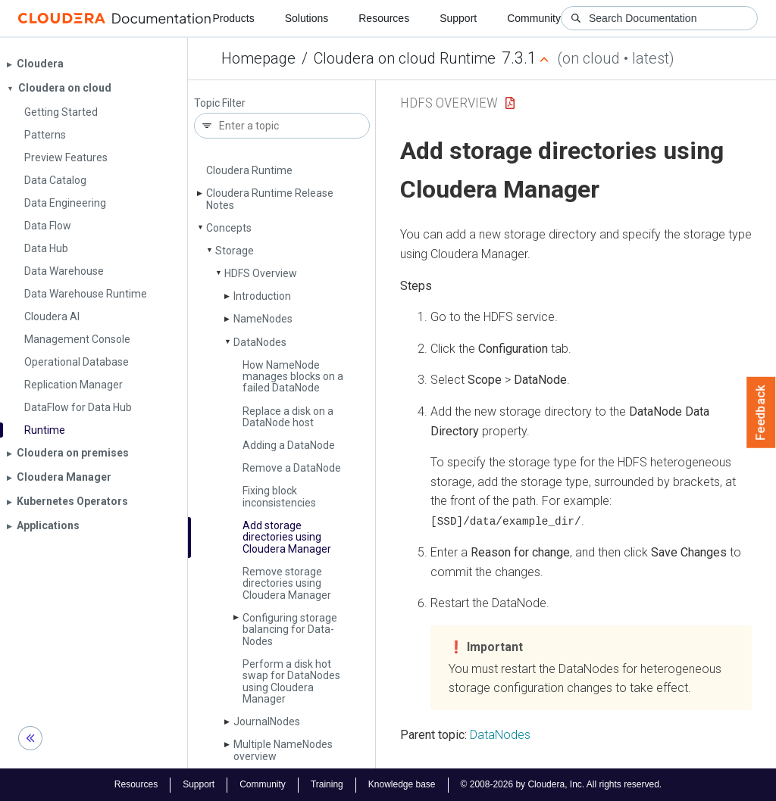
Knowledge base (402, 784)
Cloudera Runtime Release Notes (269, 198)
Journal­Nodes (266, 721)
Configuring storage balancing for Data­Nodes (289, 629)
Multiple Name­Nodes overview (283, 750)
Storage (234, 251)
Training (327, 784)
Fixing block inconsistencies (279, 496)
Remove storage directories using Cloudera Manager (286, 583)
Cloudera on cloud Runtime (405, 58)
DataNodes (500, 734)
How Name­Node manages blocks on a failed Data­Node (292, 376)
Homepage (258, 58)
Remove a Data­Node (291, 468)
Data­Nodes (259, 342)
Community (534, 18)
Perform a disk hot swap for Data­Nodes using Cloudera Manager (291, 681)
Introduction (262, 296)
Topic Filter (220, 103)
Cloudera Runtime (249, 170)
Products (233, 18)
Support (458, 18)
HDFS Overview (260, 273)
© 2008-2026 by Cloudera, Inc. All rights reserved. (561, 784)
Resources (383, 18)
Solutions (307, 18)
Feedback (761, 413)
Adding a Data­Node (288, 445)
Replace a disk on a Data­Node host (287, 417)
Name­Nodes (263, 319)
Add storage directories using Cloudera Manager (286, 537)
